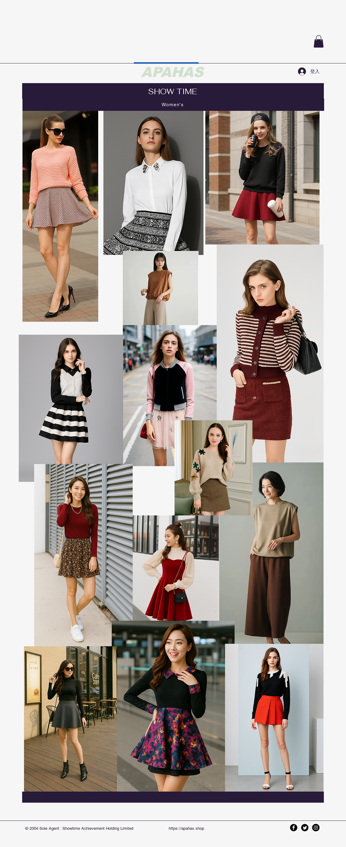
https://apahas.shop (186, 828)
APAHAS (172, 72)
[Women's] (173, 105)
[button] (318, 41)
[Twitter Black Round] (304, 827)
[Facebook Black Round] (293, 827)
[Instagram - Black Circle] (316, 827)
